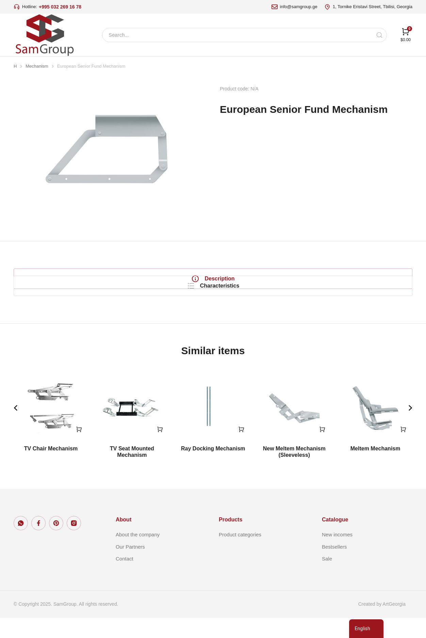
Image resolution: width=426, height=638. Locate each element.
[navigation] (366, 628)
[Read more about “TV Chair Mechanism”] (79, 449)
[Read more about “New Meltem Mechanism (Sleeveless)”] (322, 449)
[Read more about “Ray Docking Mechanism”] (241, 449)
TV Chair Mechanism (51, 468)
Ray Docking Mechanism (213, 468)
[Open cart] (405, 35)
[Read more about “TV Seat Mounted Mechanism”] (160, 449)
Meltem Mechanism (375, 468)
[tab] (70, 279)
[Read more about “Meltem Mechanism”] (403, 449)
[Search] (379, 35)
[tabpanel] (279, 285)
